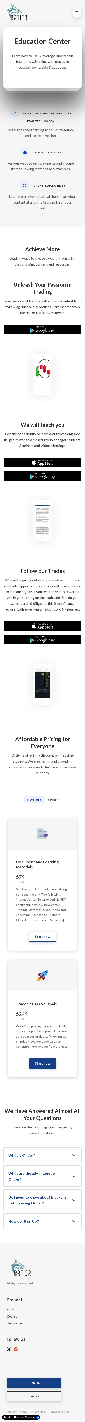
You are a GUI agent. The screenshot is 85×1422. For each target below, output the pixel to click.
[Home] (17, 12)
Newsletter (15, 1323)
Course (12, 1316)
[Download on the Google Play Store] (42, 329)
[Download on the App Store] (42, 463)
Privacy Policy (38, 1411)
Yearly (52, 799)
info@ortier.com (17, 1411)
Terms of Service (59, 1411)
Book (10, 1309)
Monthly (34, 799)
